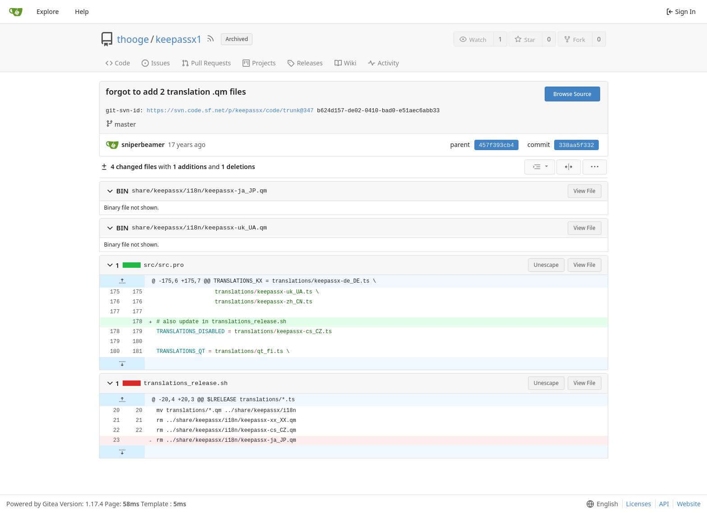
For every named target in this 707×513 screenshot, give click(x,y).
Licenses (639, 503)
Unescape (546, 265)
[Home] (16, 11)
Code (118, 63)
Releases (304, 63)
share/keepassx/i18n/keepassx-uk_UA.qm (199, 227)
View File (585, 191)
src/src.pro (164, 265)
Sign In (681, 11)
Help (82, 11)
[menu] (539, 167)
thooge (133, 39)
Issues (156, 63)
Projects (259, 63)
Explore (48, 11)
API (664, 503)
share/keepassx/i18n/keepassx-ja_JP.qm (199, 191)
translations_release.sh (186, 383)
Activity (383, 63)
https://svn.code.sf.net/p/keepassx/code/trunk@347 (230, 111)
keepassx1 (179, 39)
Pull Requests (206, 63)
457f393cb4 (496, 145)
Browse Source (572, 94)
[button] (110, 191)
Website (689, 503)
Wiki (346, 63)
